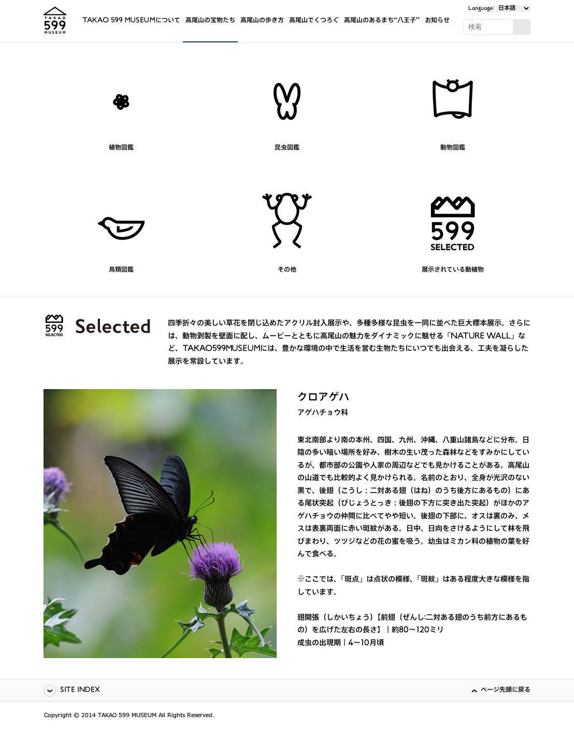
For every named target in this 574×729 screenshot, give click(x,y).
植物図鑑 (121, 148)
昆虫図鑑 (287, 148)
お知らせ (437, 21)
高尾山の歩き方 (262, 21)
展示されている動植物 (453, 270)
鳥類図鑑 (121, 270)
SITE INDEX (80, 690)
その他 (287, 270)
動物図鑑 (452, 148)
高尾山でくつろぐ (314, 21)
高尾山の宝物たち (210, 21)
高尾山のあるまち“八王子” (382, 21)
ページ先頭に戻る (505, 690)
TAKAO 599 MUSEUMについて (131, 21)
